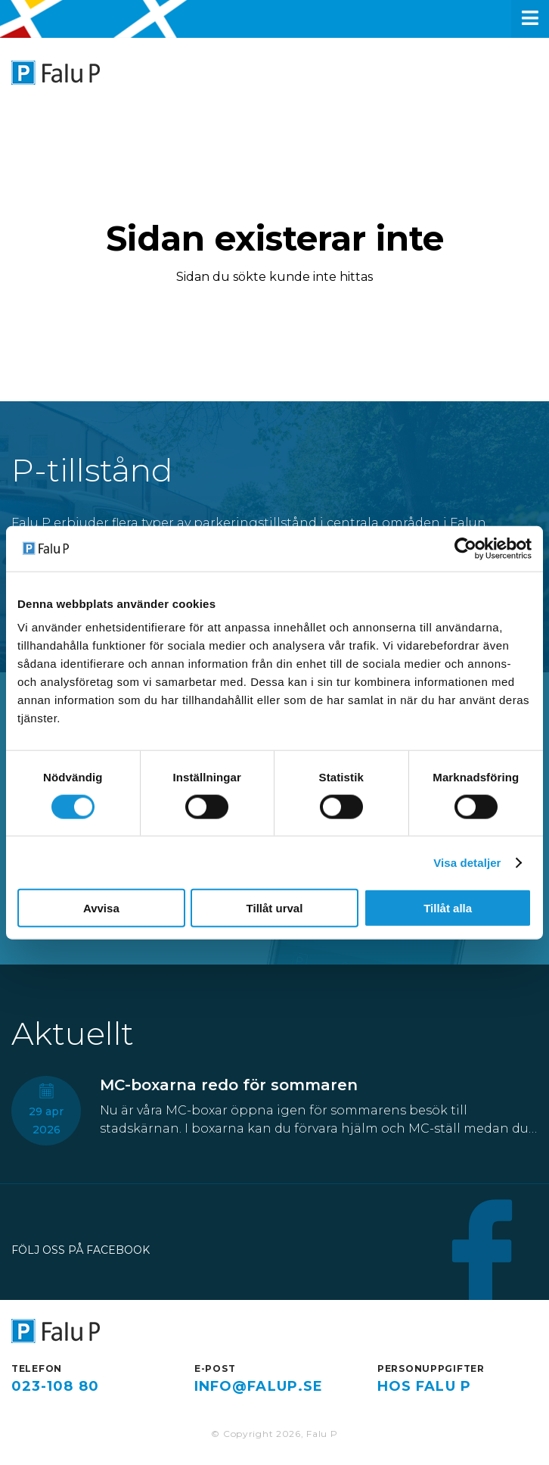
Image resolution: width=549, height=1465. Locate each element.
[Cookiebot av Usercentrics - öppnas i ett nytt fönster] (465, 548)
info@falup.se (258, 1386)
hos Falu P (424, 1386)
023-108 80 (55, 1386)
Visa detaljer (467, 862)
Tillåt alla (447, 908)
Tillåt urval (275, 908)
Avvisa (101, 908)
